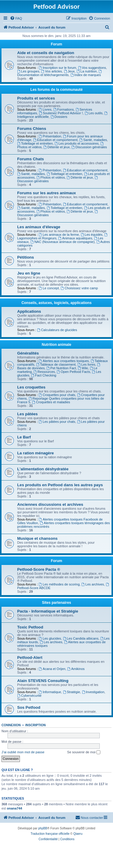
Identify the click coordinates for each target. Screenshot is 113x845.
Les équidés (91, 234)
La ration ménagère (35, 453)
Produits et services (36, 98)
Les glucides (50, 638)
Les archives (92, 584)
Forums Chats (30, 159)
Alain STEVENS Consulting (42, 680)
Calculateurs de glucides (57, 330)
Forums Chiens (31, 128)
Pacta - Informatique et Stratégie (47, 611)
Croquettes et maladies (51, 402)
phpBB (42, 828)
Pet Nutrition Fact (61, 368)
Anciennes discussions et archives (50, 504)
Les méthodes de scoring (59, 584)
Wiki (83, 368)
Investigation (93, 692)
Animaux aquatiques (75, 238)
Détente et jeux (56, 147)
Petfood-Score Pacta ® (38, 569)
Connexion (11, 725)
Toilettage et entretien (35, 143)
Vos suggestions (92, 67)
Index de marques (86, 75)
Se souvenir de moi (83, 752)
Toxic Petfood (30, 627)
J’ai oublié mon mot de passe (23, 752)
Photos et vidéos (50, 177)
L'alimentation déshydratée (42, 469)
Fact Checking (43, 375)
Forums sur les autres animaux (46, 193)
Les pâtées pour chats (57, 421)
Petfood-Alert (29, 657)
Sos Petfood (28, 707)
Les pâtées (27, 414)
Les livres (86, 364)
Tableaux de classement (56, 364)
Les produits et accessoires (77, 143)
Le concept (49, 288)
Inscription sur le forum (57, 67)
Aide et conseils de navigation (45, 53)
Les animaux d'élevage (38, 227)
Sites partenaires (56, 603)
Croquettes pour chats (57, 395)
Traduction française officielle (50, 833)
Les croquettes (31, 387)
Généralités (28, 353)
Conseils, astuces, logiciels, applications (56, 303)
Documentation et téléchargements (59, 73)
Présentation (50, 136)
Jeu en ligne (28, 273)
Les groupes (28, 71)
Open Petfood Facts (73, 371)
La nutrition (87, 71)
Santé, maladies (93, 140)
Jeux (69, 71)
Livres (45, 109)
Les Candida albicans (81, 638)
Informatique (50, 692)
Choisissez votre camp (79, 288)
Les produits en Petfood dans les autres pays (60, 485)
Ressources (44, 371)
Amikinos (75, 669)
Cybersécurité (29, 695)
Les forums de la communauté (56, 90)
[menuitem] (16, 18)
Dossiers (59, 116)
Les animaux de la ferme (59, 234)
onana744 (14, 808)
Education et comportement (55, 140)
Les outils (93, 113)
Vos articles (51, 71)
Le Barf (24, 437)
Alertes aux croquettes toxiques (64, 361)
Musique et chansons (37, 538)
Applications (29, 311)
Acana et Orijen (52, 669)
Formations (63, 109)
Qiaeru (77, 833)
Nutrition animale (56, 345)
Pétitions (25, 257)
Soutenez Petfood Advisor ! (61, 113)
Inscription (35, 725)
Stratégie (71, 692)
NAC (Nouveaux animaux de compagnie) (62, 242)
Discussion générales (89, 147)
